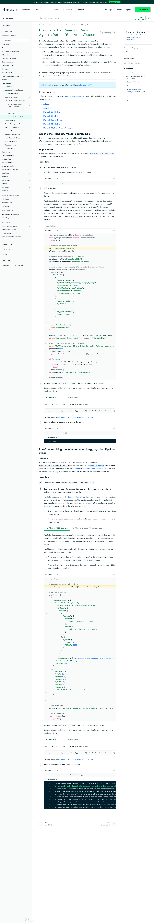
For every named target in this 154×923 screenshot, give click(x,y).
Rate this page (129, 58)
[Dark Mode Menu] (148, 18)
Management (8, 244)
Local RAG (11, 113)
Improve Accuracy (11, 131)
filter (67, 321)
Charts (4, 183)
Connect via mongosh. (79, 486)
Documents (6, 48)
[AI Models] (16, 199)
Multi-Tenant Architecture (14, 138)
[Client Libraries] (16, 55)
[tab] (55, 173)
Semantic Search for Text (16, 117)
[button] (108, 10)
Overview (5, 44)
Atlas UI (46, 96)
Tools (5, 255)
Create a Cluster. (55, 204)
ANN (75, 41)
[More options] (114, 32)
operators (79, 286)
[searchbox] (72, 18)
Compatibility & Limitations (14, 90)
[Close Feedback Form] (148, 32)
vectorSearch (80, 302)
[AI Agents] (16, 206)
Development (8, 31)
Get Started (143, 10)
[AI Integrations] (16, 141)
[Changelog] (16, 148)
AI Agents (11, 110)
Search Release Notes (9, 233)
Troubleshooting (10, 145)
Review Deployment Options (14, 124)
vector (93, 307)
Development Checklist (10, 169)
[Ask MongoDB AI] (140, 18)
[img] (125, 62)
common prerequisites (74, 88)
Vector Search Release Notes (12, 237)
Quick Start (9, 86)
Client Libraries (8, 249)
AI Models (6, 260)
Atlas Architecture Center (13, 265)
